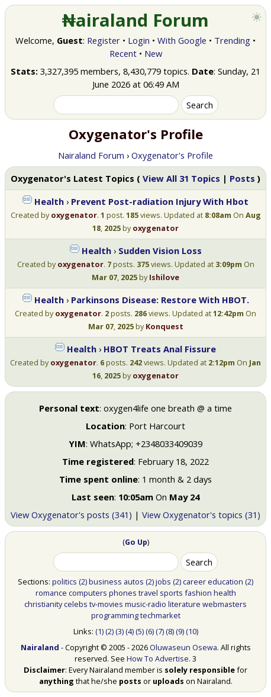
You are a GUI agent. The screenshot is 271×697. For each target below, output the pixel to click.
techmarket (160, 615)
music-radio (145, 604)
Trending (232, 40)
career (194, 581)
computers (88, 592)
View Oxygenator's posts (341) (71, 515)
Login (139, 40)
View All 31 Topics (181, 178)
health (225, 592)
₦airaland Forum (135, 20)
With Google (182, 40)
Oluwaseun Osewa (183, 647)
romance (51, 592)
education (225, 581)
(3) (119, 631)
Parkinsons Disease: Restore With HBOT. (160, 300)
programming (114, 615)
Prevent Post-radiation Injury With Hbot (160, 201)
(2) (83, 581)
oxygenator (74, 215)
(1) (99, 631)
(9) (180, 631)
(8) (170, 631)
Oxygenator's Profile (172, 155)
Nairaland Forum (91, 155)
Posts (242, 178)
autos (134, 581)
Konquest (164, 326)
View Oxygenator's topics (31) (201, 515)
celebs (76, 604)
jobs (163, 581)
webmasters (224, 604)
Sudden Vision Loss (160, 250)
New (153, 53)
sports (171, 592)
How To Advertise (158, 658)
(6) (150, 631)
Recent (123, 53)
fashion (198, 592)
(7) (160, 631)
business (105, 581)
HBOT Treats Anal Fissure (160, 349)
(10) (192, 631)
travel (148, 592)
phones (123, 592)
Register (103, 40)
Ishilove (164, 277)
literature (184, 604)
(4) (129, 631)
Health (49, 201)
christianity (43, 604)
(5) (140, 631)
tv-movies (106, 604)
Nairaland (40, 647)
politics (64, 581)
